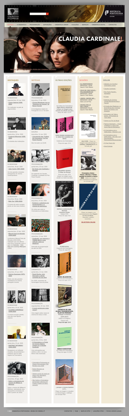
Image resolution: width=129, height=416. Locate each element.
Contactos (112, 24)
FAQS (76, 411)
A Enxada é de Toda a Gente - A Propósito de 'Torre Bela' (111, 115)
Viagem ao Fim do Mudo (111, 120)
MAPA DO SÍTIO (85, 411)
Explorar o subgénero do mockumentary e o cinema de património (40, 204)
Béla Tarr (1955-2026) (15, 201)
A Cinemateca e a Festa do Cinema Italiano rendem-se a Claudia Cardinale (40, 344)
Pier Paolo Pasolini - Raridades (110, 92)
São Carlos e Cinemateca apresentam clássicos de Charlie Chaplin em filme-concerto (40, 382)
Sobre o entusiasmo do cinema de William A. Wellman (16, 382)
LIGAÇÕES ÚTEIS (98, 411)
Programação (35, 24)
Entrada (10, 24)
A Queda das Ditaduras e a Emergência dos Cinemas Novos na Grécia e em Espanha (112, 108)
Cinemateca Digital (98, 24)
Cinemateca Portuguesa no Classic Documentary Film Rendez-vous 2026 (40, 364)
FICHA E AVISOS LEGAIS (113, 411)
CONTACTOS (68, 411)
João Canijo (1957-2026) (16, 169)
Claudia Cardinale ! (110, 88)
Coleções (75, 24)
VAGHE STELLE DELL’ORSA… (85, 105)
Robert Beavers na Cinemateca (38, 369)
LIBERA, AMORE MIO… (88, 98)
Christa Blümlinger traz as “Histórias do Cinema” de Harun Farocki (41, 104)
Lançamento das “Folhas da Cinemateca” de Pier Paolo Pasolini (40, 138)
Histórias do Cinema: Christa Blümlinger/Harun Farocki (112, 101)
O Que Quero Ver (109, 143)
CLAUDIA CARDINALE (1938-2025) (15, 310)
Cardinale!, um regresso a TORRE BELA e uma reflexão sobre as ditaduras (40, 241)
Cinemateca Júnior (61, 24)
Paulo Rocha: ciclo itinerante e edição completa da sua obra (39, 275)
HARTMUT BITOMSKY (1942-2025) (15, 346)
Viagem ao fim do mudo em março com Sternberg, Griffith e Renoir (40, 375)
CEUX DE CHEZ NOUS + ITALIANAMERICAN (88, 91)
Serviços (85, 24)
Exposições (47, 24)
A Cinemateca (21, 24)
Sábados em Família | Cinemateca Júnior (111, 84)
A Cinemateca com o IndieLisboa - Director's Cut (112, 131)
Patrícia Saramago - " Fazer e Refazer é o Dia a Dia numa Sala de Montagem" (112, 125)
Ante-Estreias (108, 146)
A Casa (106, 96)
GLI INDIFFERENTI (86, 84)
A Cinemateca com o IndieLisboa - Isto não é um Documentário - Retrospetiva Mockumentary (112, 137)
